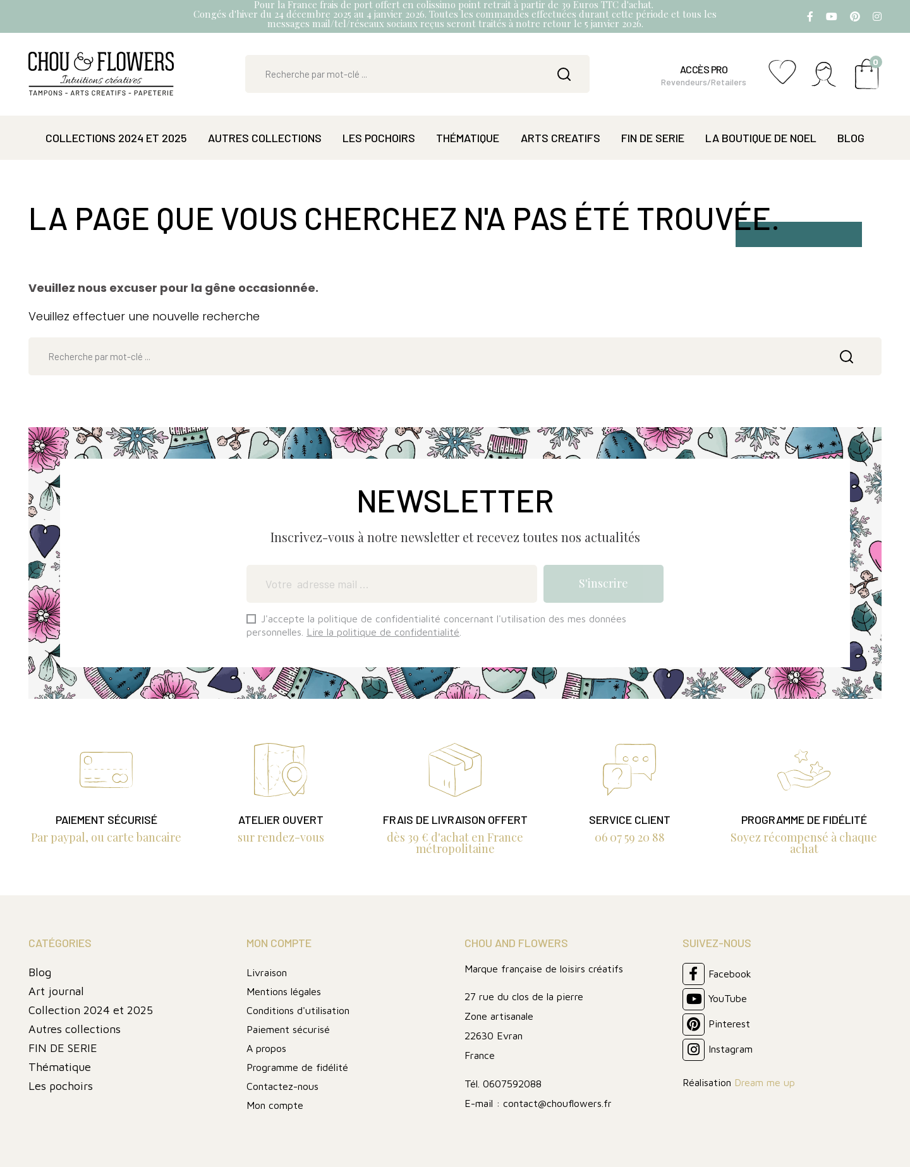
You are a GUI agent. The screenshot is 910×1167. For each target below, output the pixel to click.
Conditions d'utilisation (297, 1010)
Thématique (59, 1066)
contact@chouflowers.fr (557, 1103)
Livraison (266, 972)
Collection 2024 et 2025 (90, 1010)
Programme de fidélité (297, 1067)
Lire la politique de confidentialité (382, 632)
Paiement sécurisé (288, 1029)
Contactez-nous (282, 1086)
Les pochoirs (60, 1085)
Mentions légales (283, 991)
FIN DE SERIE (62, 1048)
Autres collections (74, 1029)
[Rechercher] (417, 74)
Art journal (56, 991)
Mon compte (274, 1105)
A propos (266, 1048)
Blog (39, 972)
